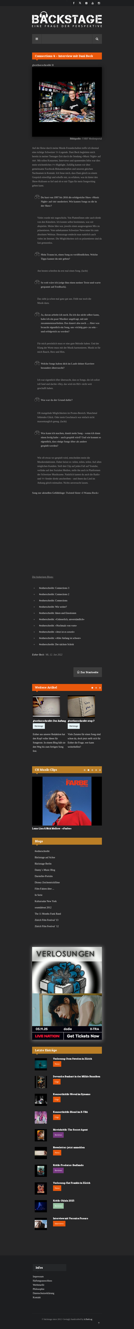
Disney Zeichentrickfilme (47, 882)
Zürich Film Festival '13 (46, 920)
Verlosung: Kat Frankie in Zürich (71, 1182)
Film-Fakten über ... (44, 888)
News (57, 1064)
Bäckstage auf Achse (45, 857)
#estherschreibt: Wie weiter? (53, 607)
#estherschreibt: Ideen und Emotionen (57, 613)
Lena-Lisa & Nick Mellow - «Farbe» (52, 828)
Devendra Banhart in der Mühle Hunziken (76, 1076)
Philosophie (38, 1289)
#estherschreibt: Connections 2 (54, 594)
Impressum (38, 1276)
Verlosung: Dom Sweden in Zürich (72, 1058)
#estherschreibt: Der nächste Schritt (56, 644)
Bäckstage (39, 726)
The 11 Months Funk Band (48, 913)
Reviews (58, 1135)
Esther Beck (38, 654)
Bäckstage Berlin (43, 863)
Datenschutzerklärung (43, 1293)
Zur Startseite (87, 672)
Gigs (57, 1081)
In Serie (38, 895)
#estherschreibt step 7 (81, 720)
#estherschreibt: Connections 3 (54, 588)
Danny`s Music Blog (45, 870)
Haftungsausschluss (42, 1280)
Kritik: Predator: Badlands (68, 1165)
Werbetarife (38, 1285)
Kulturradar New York (46, 901)
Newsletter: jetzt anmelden (69, 1147)
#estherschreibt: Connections (53, 600)
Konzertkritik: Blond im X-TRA (70, 1111)
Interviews (59, 1223)
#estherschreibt (42, 851)
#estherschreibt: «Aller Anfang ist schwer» (60, 638)
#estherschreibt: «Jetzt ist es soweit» (57, 632)
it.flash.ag (88, 1319)
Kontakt (37, 1297)
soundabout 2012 (43, 907)
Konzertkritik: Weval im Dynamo (71, 1094)
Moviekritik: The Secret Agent (70, 1129)
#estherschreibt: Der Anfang (49, 720)
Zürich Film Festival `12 (47, 926)
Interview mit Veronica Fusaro (70, 1218)
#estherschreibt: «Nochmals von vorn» (58, 625)
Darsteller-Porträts (44, 876)
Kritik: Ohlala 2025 (63, 1200)
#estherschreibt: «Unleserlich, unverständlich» (61, 619)
